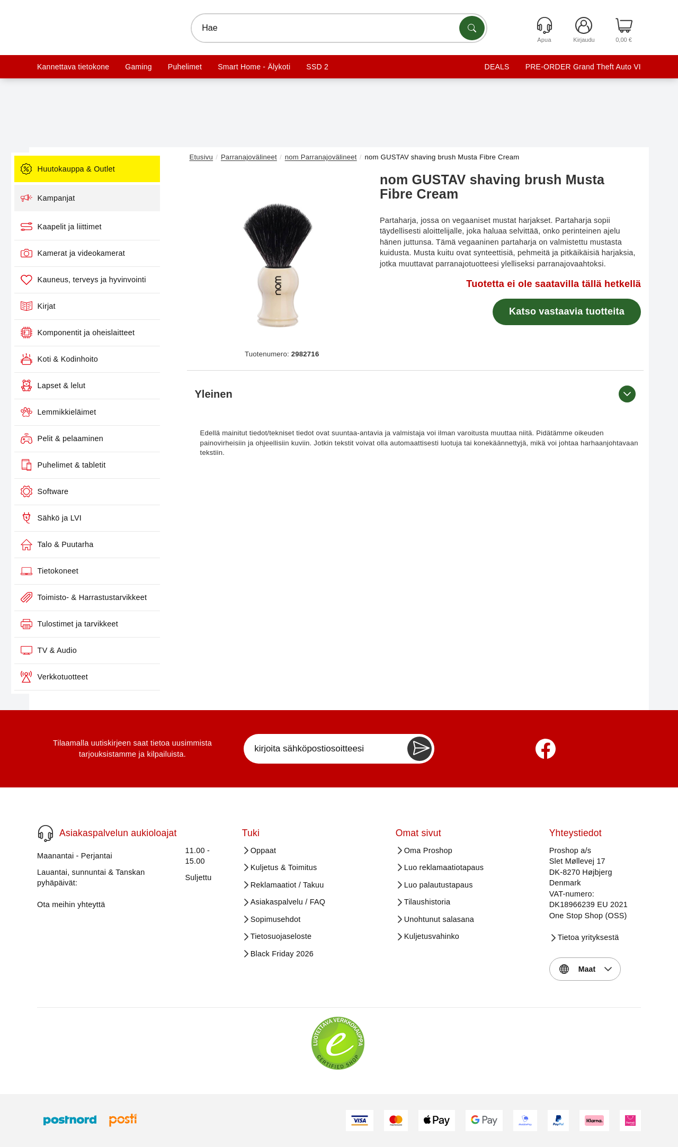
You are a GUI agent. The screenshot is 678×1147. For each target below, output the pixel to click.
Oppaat (263, 850)
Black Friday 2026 (282, 953)
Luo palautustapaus (438, 885)
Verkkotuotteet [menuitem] (86, 677)
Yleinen (415, 394)
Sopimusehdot (276, 919)
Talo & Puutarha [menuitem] (89, 544)
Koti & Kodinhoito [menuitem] (91, 359)
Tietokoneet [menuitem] (81, 571)
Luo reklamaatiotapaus (444, 867)
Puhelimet (185, 66)
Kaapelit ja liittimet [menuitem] (93, 226)
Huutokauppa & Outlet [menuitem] (99, 169)
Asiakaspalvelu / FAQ (288, 902)
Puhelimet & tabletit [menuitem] (95, 465)
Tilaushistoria (427, 902)
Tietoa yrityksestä (588, 937)
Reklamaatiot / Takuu (287, 885)
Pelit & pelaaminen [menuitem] (94, 438)
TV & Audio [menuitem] (80, 650)
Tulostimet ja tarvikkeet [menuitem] (101, 624)
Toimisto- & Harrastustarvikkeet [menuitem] (116, 597)
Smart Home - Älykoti (254, 66)
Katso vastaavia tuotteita (567, 311)
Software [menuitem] (76, 491)
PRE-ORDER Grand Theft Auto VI (583, 66)
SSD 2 (317, 66)
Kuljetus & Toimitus (284, 867)
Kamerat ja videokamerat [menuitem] (105, 253)
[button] (278, 258)
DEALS (497, 66)
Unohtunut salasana (439, 919)
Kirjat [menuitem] (70, 306)
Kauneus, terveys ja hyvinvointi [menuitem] (115, 279)
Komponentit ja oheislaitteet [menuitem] (109, 332)
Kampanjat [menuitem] (80, 198)
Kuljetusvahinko (431, 936)
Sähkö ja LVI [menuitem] (83, 518)
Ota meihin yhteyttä (71, 904)
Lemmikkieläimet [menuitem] (90, 412)
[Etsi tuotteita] (472, 28)
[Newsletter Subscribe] (419, 749)
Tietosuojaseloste (281, 936)
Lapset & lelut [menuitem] (85, 385)
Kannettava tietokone (73, 66)
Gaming (138, 66)
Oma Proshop (428, 850)
